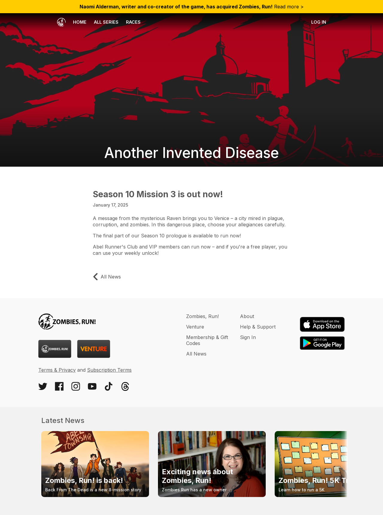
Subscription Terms (109, 370)
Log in (318, 22)
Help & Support (258, 327)
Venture (195, 327)
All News (196, 354)
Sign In (248, 337)
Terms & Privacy (57, 370)
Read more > (192, 7)
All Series (106, 22)
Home (71, 22)
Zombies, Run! (202, 316)
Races (133, 22)
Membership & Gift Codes (207, 340)
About (247, 316)
